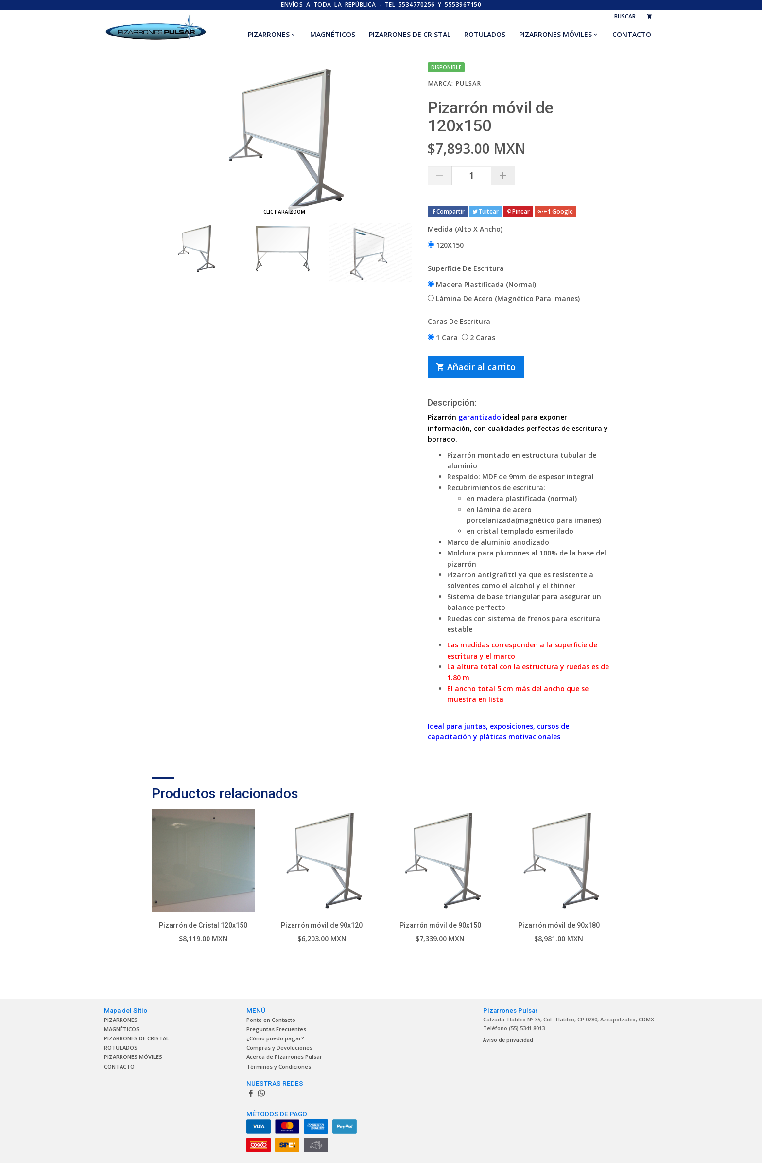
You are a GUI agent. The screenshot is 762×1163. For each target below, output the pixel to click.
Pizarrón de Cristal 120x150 (203, 925)
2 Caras (478, 337)
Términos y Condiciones (278, 1066)
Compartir (448, 211)
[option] (195, 248)
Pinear (518, 211)
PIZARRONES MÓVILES (555, 34)
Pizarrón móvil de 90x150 (440, 925)
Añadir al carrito (476, 367)
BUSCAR (625, 16)
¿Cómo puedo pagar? (275, 1038)
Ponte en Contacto (270, 1019)
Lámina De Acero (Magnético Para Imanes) (504, 298)
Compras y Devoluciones (279, 1047)
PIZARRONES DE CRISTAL (409, 34)
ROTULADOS (484, 34)
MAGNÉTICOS (332, 34)
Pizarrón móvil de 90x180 (559, 925)
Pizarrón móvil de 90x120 (322, 925)
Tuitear (485, 211)
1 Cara (443, 337)
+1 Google (555, 211)
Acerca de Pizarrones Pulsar (284, 1056)
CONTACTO (631, 34)
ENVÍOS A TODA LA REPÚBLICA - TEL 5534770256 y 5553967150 (381, 4)
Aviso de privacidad (508, 1040)
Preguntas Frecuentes (276, 1029)
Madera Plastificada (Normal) (482, 284)
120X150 (446, 245)
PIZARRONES (269, 34)
